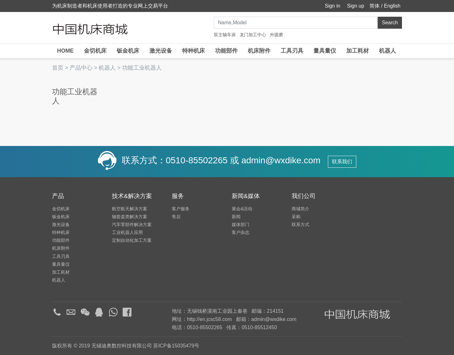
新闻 (236, 216)
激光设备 (160, 51)
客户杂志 (240, 232)
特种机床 (193, 51)
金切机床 (95, 51)
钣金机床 (128, 51)
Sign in (331, 6)
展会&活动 (242, 208)
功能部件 (226, 51)
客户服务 (180, 208)
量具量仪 (324, 51)
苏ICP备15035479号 (176, 345)
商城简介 (300, 208)
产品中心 (81, 68)
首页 (57, 68)
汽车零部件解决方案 (132, 224)
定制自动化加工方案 (132, 240)
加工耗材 (357, 51)
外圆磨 (276, 34)
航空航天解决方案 (129, 208)
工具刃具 (292, 51)
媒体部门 (240, 224)
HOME (65, 51)
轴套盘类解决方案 (129, 216)
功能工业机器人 (142, 68)
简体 (375, 6)
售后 (176, 216)
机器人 (387, 51)
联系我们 (342, 161)
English (392, 6)
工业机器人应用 (127, 232)
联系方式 (300, 224)
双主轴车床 (225, 34)
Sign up (355, 6)
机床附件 (259, 51)
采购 (296, 216)
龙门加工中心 (253, 34)
